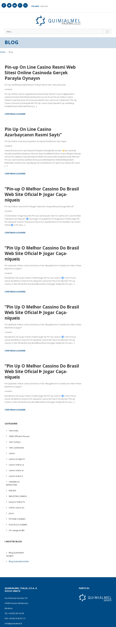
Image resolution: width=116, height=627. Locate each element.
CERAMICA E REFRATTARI (13, 483)
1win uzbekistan (16, 447)
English (44, 6)
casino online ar (16, 470)
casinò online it (16, 476)
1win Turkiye (15, 442)
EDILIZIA (12, 490)
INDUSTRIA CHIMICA (18, 496)
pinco (11, 513)
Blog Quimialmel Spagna (15, 554)
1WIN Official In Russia (19, 436)
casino (12, 453)
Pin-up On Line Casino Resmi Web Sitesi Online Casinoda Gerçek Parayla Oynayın (40, 72)
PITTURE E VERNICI (17, 519)
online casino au (16, 507)
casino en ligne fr (17, 459)
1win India (13, 430)
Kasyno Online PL (17, 501)
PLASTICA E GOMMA (18, 524)
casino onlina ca (16, 464)
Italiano (35, 6)
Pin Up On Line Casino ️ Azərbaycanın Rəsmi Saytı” (33, 132)
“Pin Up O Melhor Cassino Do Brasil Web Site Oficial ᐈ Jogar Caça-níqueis (42, 253)
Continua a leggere (15, 114)
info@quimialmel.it (13, 623)
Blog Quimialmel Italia (19, 561)
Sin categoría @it (16, 530)
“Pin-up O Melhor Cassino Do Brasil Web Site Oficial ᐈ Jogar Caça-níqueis (42, 194)
